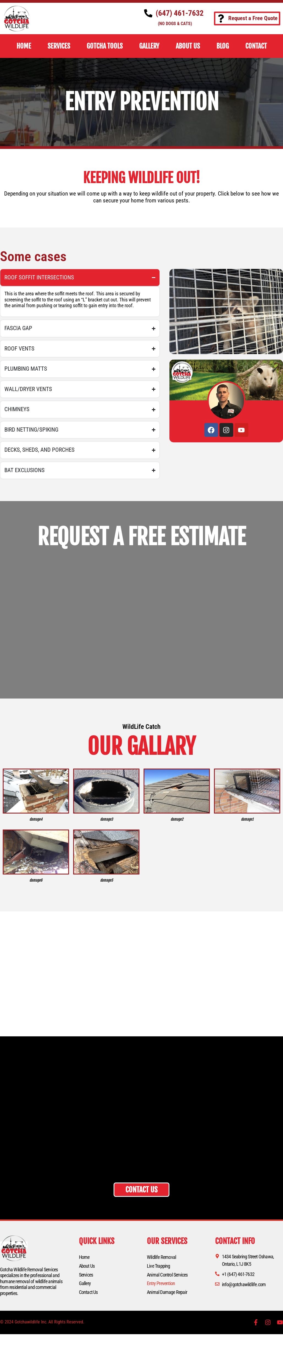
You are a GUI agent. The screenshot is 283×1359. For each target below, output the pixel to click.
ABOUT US (188, 46)
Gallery (85, 1283)
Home (84, 1257)
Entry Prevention (161, 1283)
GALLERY (149, 46)
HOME (24, 46)
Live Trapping (158, 1266)
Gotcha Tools (105, 46)
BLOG (222, 46)
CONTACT (256, 46)
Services (86, 1275)
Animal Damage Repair (167, 1292)
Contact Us (88, 1292)
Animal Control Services (167, 1275)
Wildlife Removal (161, 1257)
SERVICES (59, 46)
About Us (87, 1266)
